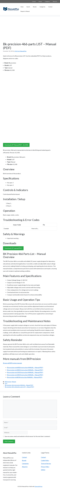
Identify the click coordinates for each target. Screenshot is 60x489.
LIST (6, 383)
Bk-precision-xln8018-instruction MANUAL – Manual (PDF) (24, 377)
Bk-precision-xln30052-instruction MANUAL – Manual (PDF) (25, 370)
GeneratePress (38, 486)
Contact (34, 1)
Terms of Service (46, 463)
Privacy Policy (45, 467)
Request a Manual (25, 11)
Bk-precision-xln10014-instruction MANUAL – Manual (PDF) (25, 375)
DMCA (43, 470)
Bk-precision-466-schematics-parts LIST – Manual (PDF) (19, 387)
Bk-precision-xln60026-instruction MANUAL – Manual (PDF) (25, 367)
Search (28, 6)
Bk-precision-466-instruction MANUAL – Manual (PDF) (19, 385)
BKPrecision (8, 381)
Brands (40, 1)
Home (22, 6)
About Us (55, 1)
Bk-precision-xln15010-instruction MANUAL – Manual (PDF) (25, 372)
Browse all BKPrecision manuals (12, 363)
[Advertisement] (30, 30)
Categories (47, 1)
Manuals (14, 381)
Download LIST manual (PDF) (13, 248)
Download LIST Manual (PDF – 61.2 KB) (16, 145)
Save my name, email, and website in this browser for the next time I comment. (27, 436)
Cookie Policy (45, 460)
